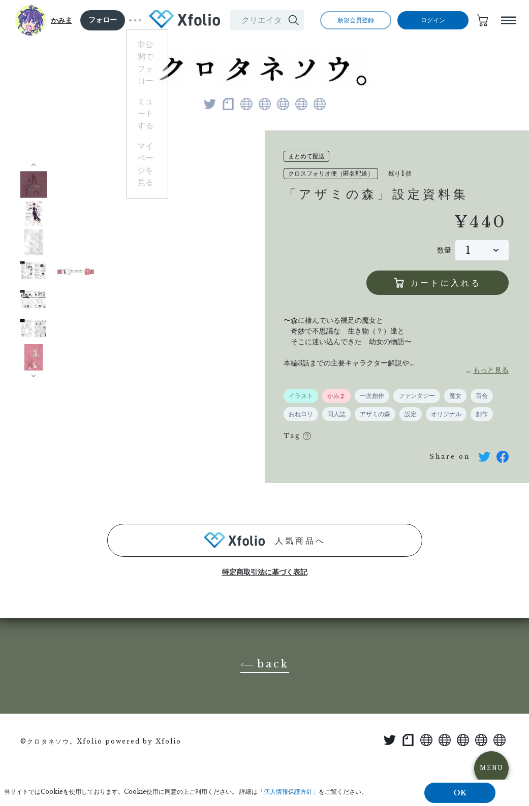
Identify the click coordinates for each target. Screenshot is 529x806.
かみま (61, 20)
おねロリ (301, 414)
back (264, 664)
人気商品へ (265, 540)
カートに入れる (437, 283)
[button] (33, 166)
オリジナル (446, 414)
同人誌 (336, 414)
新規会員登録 (355, 20)
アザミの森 (375, 414)
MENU (491, 768)
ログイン (433, 20)
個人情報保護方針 (288, 791)
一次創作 (372, 396)
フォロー (102, 20)
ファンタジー (416, 396)
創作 (482, 414)
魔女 (455, 396)
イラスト (301, 396)
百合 (482, 396)
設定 (410, 414)
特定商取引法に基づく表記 (264, 572)
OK (459, 792)
